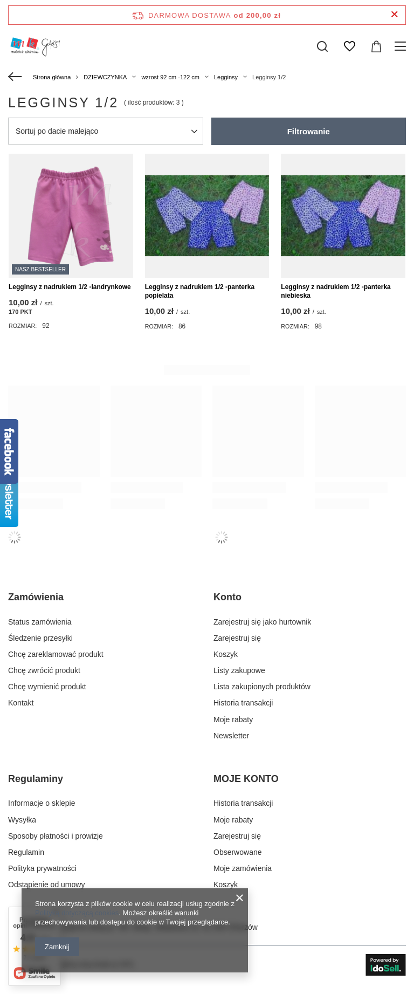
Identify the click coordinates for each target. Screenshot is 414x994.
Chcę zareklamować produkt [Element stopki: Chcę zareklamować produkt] (56, 654)
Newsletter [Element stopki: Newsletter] (231, 735)
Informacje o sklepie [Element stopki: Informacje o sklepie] (41, 803)
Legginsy (226, 77)
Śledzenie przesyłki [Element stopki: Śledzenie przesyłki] (40, 638)
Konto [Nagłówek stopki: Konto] (227, 597)
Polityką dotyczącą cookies (77, 913)
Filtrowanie (308, 131)
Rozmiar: (23, 326)
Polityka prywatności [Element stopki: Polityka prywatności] (42, 868)
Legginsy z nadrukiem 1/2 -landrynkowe (70, 287)
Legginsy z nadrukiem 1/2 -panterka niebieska (335, 291)
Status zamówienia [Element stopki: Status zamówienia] (40, 622)
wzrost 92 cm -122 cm (170, 77)
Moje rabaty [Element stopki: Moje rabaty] (233, 719)
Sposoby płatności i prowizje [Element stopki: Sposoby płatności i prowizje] (55, 836)
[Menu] (402, 46)
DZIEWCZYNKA (105, 77)
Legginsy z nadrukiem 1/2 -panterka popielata (199, 291)
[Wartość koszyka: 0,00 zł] (376, 46)
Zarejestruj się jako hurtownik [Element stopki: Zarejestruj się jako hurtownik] (262, 622)
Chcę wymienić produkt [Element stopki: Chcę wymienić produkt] (47, 686)
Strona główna (52, 77)
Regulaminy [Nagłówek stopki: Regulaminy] (35, 778)
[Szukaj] (322, 46)
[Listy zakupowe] (349, 46)
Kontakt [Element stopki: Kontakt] (20, 702)
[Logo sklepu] (34, 46)
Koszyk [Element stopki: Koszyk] (225, 654)
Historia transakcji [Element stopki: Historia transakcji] (243, 702)
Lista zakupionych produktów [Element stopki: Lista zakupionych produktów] (261, 686)
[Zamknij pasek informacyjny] (394, 15)
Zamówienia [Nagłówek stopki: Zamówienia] (36, 597)
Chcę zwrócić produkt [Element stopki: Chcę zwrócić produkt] (44, 670)
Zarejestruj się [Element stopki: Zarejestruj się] (237, 638)
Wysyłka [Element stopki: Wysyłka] (22, 819)
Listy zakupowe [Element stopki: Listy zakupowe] (239, 670)
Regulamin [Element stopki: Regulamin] (26, 852)
